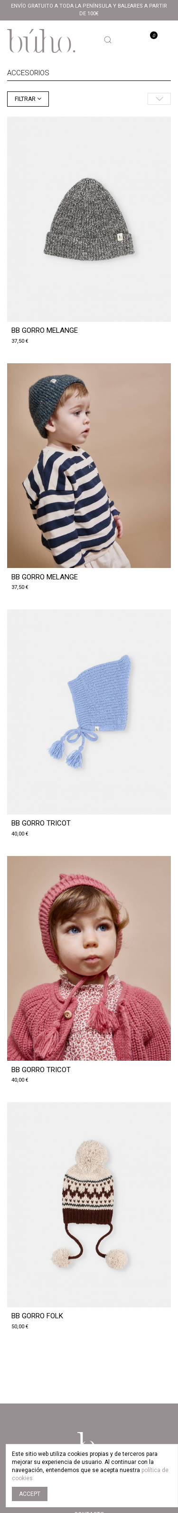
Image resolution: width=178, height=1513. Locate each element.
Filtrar (26, 99)
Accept (29, 1494)
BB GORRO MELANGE (44, 330)
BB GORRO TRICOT (41, 823)
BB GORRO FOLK (37, 1316)
